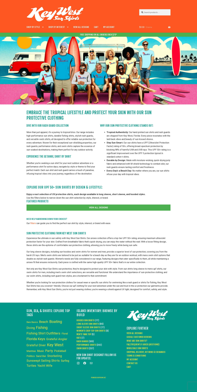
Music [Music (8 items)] (40, 351)
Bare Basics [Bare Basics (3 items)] (32, 322)
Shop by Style (33, 27)
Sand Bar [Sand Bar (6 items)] (41, 356)
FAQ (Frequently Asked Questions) (143, 344)
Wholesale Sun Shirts (137, 348)
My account (109, 27)
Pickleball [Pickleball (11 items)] (60, 351)
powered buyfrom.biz (98, 378)
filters (33, 223)
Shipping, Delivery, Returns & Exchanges (146, 352)
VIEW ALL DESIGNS (98, 207)
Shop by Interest (56, 27)
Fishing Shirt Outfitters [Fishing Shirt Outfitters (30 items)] (43, 333)
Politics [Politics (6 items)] (31, 356)
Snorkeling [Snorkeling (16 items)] (54, 356)
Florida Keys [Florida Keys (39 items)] (36, 339)
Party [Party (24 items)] (49, 351)
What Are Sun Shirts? (137, 340)
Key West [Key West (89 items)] (55, 345)
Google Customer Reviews (139, 337)
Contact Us (132, 363)
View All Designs (81, 27)
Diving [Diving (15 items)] (31, 328)
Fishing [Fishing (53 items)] (42, 327)
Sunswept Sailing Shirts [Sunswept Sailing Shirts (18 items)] (43, 360)
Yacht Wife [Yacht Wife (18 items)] (44, 365)
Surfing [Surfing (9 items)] (65, 360)
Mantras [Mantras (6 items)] (31, 351)
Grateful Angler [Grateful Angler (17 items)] (56, 339)
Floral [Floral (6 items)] (65, 333)
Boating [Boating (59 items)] (55, 321)
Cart (96, 27)
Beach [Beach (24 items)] (43, 322)
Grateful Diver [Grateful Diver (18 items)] (36, 345)
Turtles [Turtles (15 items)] (31, 365)
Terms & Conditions (136, 355)
